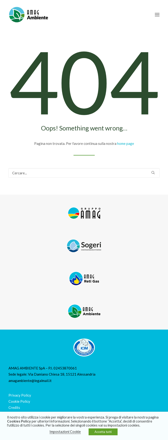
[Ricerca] (84, 173)
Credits (14, 407)
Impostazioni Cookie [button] (65, 432)
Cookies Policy (19, 421)
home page (125, 143)
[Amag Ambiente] (28, 14)
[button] (157, 14)
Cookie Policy (19, 401)
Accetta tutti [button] (103, 432)
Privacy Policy (19, 395)
